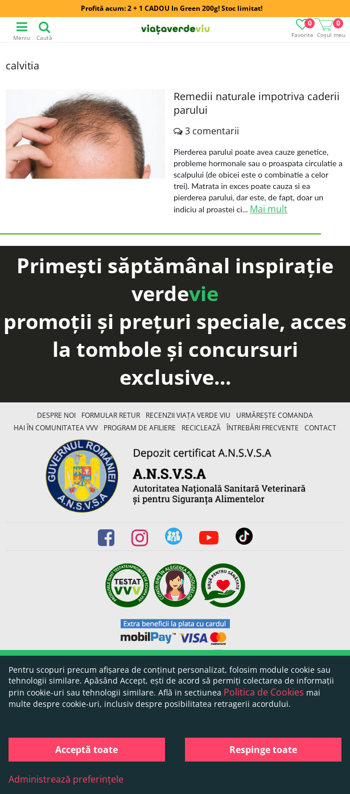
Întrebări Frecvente (263, 428)
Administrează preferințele (66, 779)
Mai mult (268, 209)
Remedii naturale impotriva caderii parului (257, 103)
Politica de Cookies (264, 692)
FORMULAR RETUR (110, 415)
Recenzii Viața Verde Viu (188, 415)
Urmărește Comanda (274, 415)
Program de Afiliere (140, 428)
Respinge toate (263, 749)
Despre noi (56, 415)
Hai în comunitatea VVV (56, 428)
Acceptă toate (86, 749)
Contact (320, 428)
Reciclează (201, 428)
